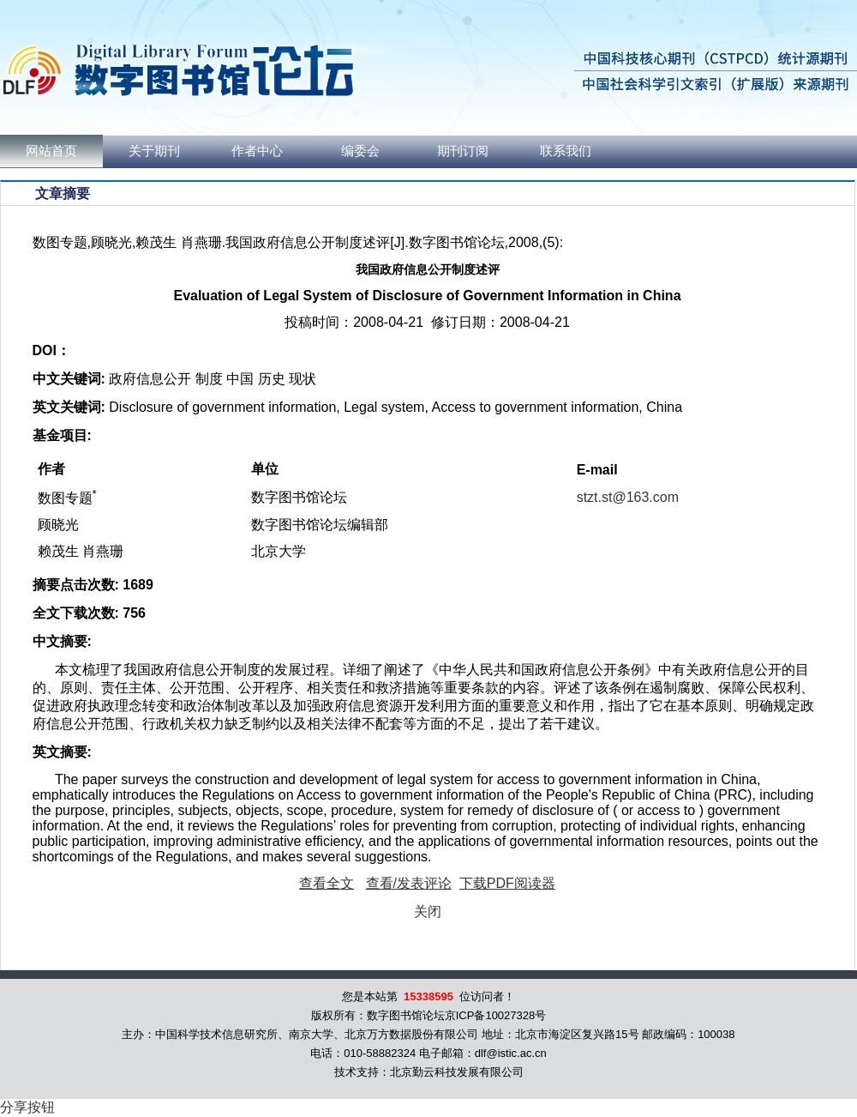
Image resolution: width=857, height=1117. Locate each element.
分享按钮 (27, 1107)
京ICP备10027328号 (496, 1015)
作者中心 (257, 151)
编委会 (360, 151)
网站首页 (51, 151)
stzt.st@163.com (628, 497)
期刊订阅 (462, 151)
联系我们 (565, 151)
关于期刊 (154, 151)
